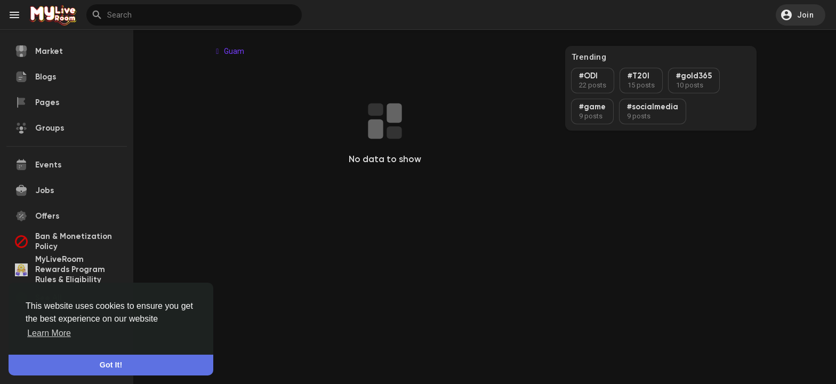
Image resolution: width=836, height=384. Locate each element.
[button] (800, 15)
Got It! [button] (111, 365)
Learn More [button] (49, 333)
